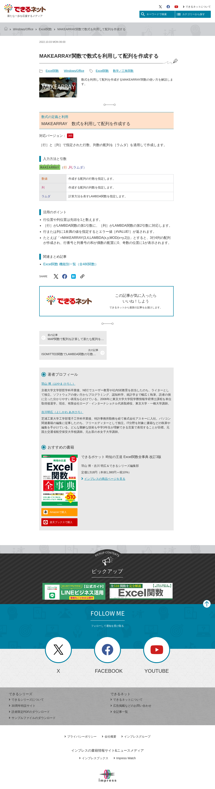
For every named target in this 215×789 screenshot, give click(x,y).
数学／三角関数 (123, 70)
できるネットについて (197, 6)
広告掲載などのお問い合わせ (130, 690)
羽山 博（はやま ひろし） (58, 368)
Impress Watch (125, 743)
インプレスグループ (136, 721)
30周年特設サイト (22, 690)
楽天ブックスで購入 (61, 507)
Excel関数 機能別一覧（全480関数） (70, 264)
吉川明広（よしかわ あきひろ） (62, 397)
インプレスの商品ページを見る (103, 463)
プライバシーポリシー (80, 721)
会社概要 (109, 721)
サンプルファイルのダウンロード (32, 702)
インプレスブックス (93, 743)
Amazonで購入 (58, 497)
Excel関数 (45, 29)
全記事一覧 (119, 696)
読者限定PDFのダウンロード (29, 696)
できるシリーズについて (26, 684)
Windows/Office (23, 29)
